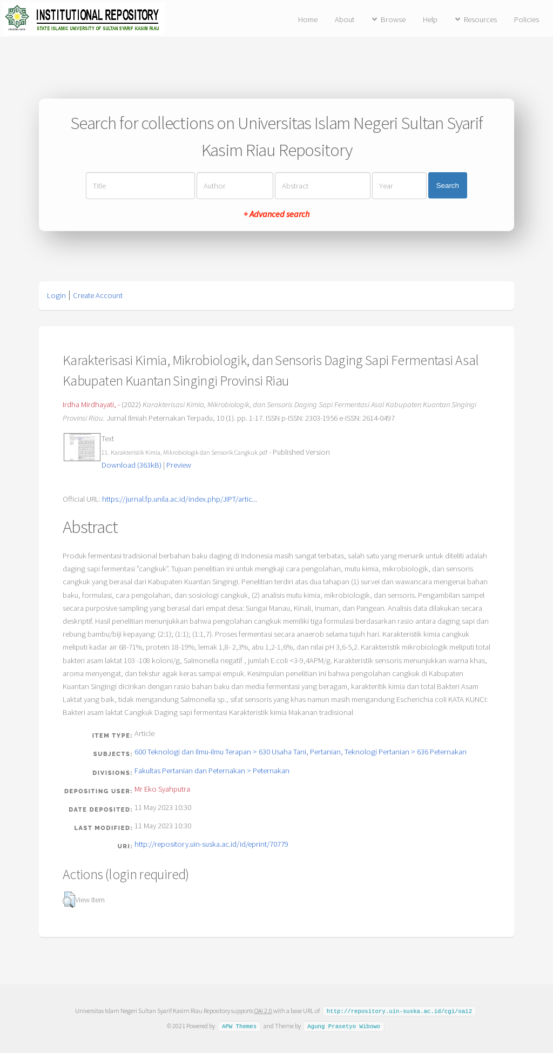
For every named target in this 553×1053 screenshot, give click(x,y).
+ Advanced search (276, 213)
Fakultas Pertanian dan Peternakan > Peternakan (211, 770)
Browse (393, 19)
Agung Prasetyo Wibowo (343, 1025)
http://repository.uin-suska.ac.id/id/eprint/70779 (211, 844)
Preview (178, 465)
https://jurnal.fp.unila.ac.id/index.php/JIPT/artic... (179, 499)
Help (430, 19)
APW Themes (239, 1025)
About (344, 19)
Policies (526, 19)
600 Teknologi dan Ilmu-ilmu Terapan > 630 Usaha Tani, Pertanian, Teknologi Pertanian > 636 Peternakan (300, 752)
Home (308, 19)
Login (56, 295)
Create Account (98, 295)
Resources (480, 19)
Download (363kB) (131, 465)
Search (447, 185)
